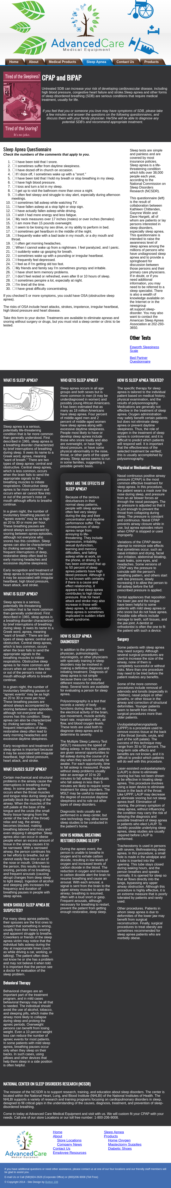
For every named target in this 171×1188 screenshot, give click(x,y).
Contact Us (125, 62)
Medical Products (62, 62)
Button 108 (51, 1181)
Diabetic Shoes (120, 1149)
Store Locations (69, 1140)
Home (13, 62)
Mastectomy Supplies (125, 1144)
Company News (69, 1144)
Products (151, 62)
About (33, 62)
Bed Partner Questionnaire (140, 359)
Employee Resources (69, 1153)
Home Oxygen (119, 1140)
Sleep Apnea (96, 62)
